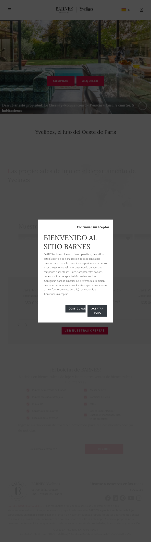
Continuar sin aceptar (93, 227)
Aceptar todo (97, 311)
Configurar (77, 309)
